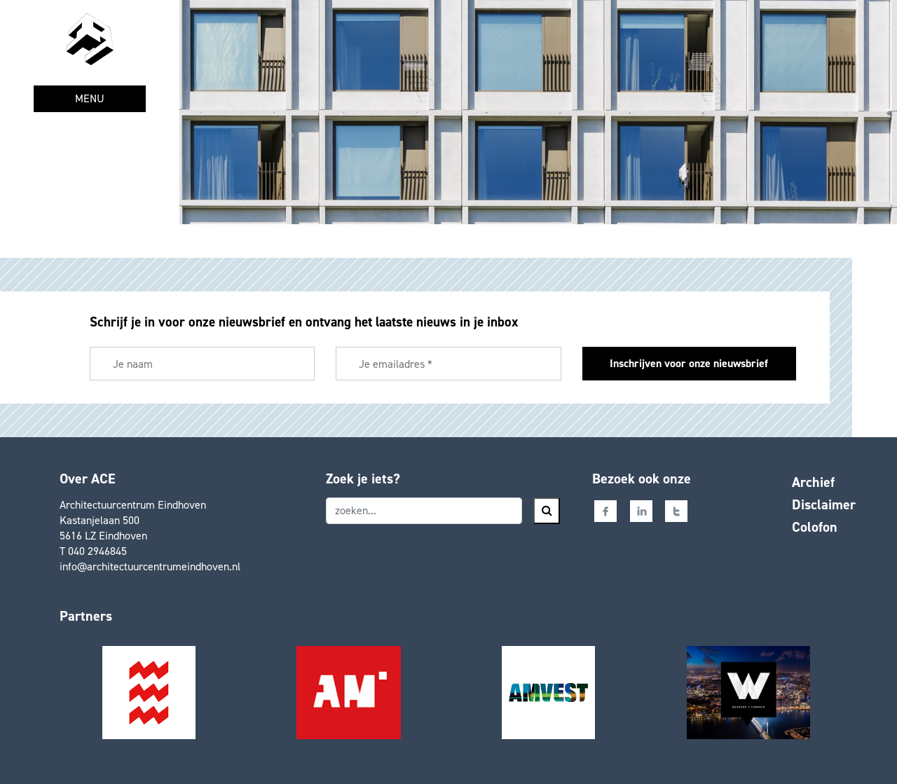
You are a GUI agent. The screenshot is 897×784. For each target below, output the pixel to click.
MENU (89, 98)
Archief (813, 482)
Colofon (814, 527)
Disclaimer (824, 504)
